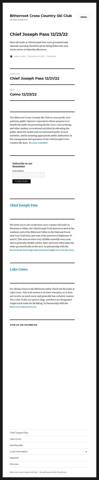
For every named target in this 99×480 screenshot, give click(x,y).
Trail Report (51, 56)
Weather (14, 458)
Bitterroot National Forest (23, 307)
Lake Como (19, 269)
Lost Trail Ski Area (64, 250)
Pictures (14, 464)
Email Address (18, 171)
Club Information (19, 451)
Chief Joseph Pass (24, 205)
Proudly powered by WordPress (53, 472)
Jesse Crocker (20, 56)
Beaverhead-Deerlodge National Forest (30, 250)
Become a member (38, 142)
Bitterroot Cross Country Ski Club (41, 16)
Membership (16, 445)
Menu (84, 17)
